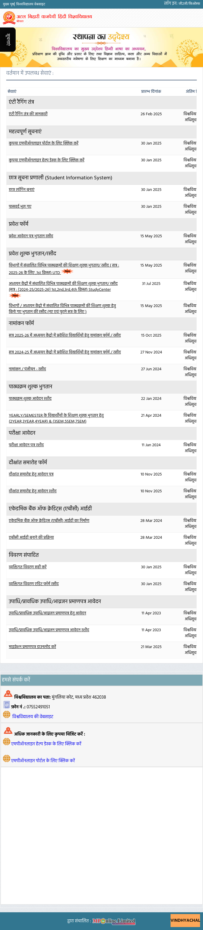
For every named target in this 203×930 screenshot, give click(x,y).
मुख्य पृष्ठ (8, 4)
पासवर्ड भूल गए (20, 206)
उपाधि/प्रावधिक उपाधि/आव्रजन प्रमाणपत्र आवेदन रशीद (49, 630)
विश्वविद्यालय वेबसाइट (30, 4)
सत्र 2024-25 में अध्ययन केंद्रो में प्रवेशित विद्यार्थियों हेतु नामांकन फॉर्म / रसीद (65, 352)
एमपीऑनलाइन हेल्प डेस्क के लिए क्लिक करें (46, 744)
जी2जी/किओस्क (189, 3)
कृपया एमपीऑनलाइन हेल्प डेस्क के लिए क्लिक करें (46, 160)
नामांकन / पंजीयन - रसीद (27, 369)
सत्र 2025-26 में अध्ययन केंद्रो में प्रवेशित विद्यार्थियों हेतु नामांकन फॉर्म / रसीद (65, 335)
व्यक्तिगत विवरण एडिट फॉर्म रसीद (34, 584)
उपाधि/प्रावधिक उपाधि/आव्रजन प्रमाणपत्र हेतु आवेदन (47, 613)
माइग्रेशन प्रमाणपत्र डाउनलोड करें (32, 647)
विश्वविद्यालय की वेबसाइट (32, 716)
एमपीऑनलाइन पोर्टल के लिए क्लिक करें (43, 761)
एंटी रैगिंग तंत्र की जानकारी (28, 114)
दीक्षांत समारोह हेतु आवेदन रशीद (33, 491)
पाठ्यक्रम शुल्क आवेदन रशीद (30, 398)
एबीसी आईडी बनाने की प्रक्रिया (31, 537)
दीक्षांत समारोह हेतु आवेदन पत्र (31, 474)
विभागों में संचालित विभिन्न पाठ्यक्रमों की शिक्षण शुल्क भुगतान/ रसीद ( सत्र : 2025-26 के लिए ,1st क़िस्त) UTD (64, 269)
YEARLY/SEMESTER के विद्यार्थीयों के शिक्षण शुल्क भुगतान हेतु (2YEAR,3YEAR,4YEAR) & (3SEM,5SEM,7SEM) (56, 418)
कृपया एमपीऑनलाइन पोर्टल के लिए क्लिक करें (43, 143)
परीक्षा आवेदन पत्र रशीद (26, 445)
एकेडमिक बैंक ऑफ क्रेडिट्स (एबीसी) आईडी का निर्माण (49, 520)
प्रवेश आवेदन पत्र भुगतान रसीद (31, 236)
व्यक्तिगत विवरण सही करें (28, 567)
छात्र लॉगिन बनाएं (22, 189)
